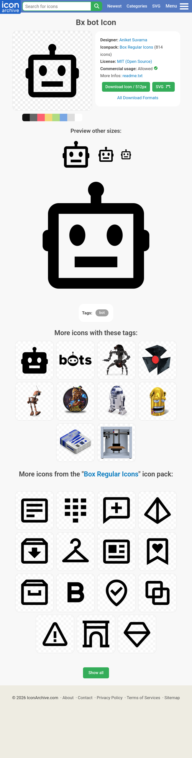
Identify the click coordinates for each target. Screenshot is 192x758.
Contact (85, 697)
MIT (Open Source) (134, 61)
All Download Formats (137, 97)
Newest (114, 6)
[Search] (96, 6)
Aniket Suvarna (133, 39)
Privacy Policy (109, 697)
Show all (96, 672)
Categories (136, 6)
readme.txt (132, 75)
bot (102, 312)
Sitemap (172, 697)
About (68, 697)
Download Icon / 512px (126, 86)
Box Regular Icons (136, 47)
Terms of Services (143, 697)
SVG (156, 6)
